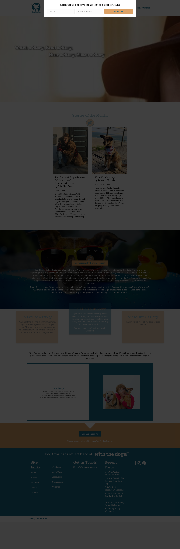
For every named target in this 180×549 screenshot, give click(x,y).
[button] (118, 277)
